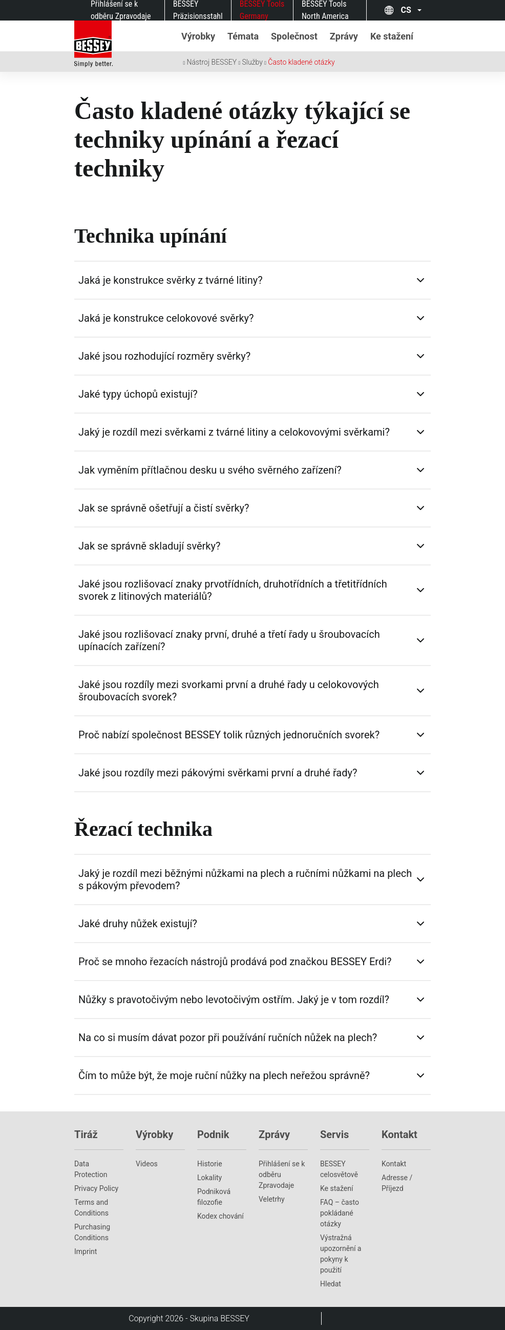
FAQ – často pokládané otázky (339, 1213)
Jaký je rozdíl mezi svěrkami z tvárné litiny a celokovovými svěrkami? (234, 432)
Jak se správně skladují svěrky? (149, 546)
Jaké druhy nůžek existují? (137, 923)
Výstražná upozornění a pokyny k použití (340, 1254)
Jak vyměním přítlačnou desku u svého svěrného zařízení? (210, 470)
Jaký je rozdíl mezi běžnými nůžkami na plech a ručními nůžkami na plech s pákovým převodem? (245, 879)
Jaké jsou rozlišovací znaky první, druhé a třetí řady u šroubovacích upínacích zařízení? (229, 640)
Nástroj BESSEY (212, 62)
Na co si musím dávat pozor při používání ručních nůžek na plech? (227, 1037)
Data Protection (90, 1169)
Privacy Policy (96, 1188)
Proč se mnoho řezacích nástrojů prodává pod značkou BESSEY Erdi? (235, 961)
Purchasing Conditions (92, 1232)
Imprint (85, 1251)
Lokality (209, 1177)
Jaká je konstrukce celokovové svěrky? (166, 318)
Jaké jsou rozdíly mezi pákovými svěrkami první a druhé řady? (217, 773)
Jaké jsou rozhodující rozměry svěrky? (164, 356)
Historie (209, 1164)
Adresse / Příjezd (397, 1182)
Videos (147, 1164)
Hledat (330, 1284)
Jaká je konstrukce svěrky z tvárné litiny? (170, 280)
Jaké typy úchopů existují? (138, 394)
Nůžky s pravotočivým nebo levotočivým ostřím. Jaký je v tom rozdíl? (233, 999)
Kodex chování (220, 1216)
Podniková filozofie (213, 1196)
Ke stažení (336, 1188)
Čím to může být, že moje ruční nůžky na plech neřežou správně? (224, 1075)
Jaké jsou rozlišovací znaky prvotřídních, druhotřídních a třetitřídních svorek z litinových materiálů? (232, 590)
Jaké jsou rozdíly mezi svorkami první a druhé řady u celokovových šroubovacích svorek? (228, 690)
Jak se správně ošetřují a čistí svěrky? (163, 508)
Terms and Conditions (91, 1207)
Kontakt (394, 1164)
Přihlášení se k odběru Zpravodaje (282, 1174)
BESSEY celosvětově (339, 1169)
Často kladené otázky (301, 62)
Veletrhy (272, 1199)
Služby (252, 62)
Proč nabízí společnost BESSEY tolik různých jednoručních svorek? (229, 735)
